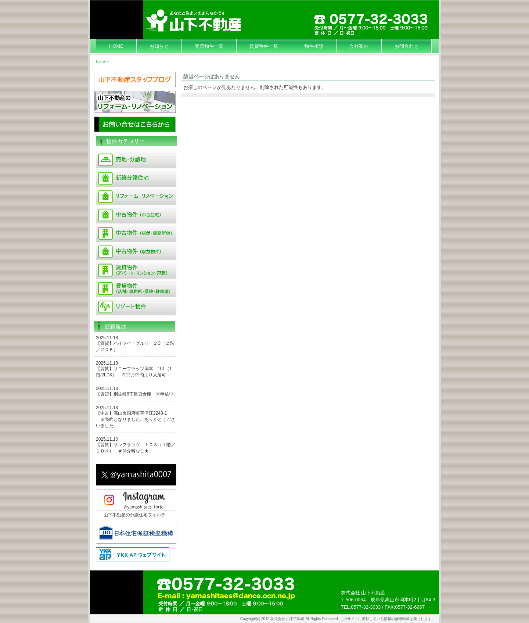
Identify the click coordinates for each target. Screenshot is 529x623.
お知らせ (159, 46)
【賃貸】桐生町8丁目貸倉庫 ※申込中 (134, 394)
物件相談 (313, 46)
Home (101, 62)
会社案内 (358, 46)
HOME (116, 46)
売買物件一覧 (209, 46)
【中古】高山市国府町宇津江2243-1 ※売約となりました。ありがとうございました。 (135, 419)
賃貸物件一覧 (263, 46)
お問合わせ (406, 46)
